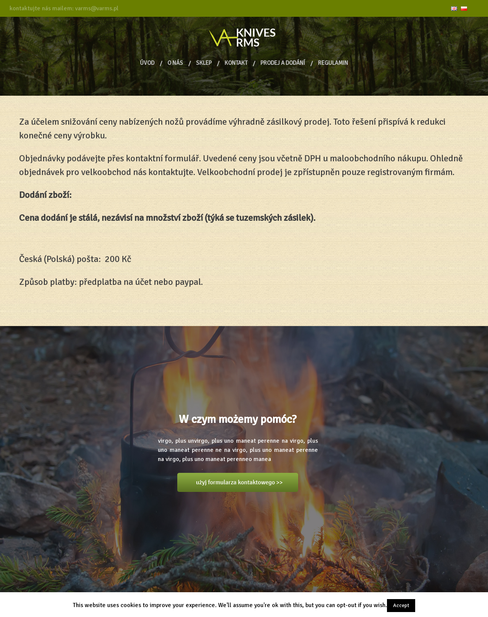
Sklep (204, 62)
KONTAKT (236, 62)
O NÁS (175, 62)
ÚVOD (147, 62)
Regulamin (333, 62)
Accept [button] (401, 605)
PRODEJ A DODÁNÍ (282, 62)
